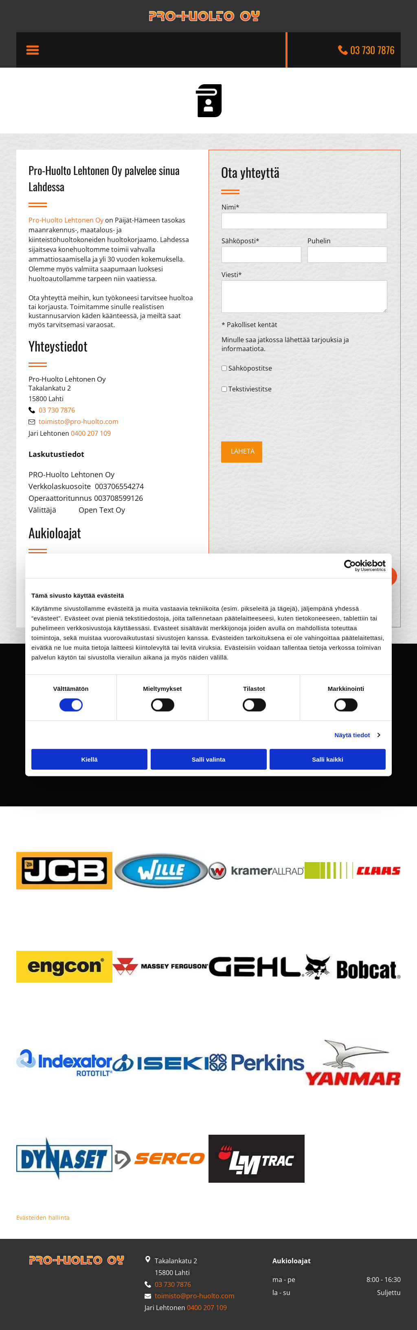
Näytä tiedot (352, 734)
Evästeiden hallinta (43, 1217)
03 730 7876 (372, 49)
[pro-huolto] (64, 871)
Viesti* (232, 274)
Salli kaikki (327, 759)
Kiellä (89, 759)
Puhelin (319, 240)
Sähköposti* (240, 240)
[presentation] (283, 417)
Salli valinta (209, 759)
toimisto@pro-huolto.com (79, 421)
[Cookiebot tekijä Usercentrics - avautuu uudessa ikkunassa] (350, 566)
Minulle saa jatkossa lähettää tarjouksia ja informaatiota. (285, 344)
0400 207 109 (91, 433)
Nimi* (230, 207)
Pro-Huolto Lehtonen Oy (66, 220)
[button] (32, 50)
